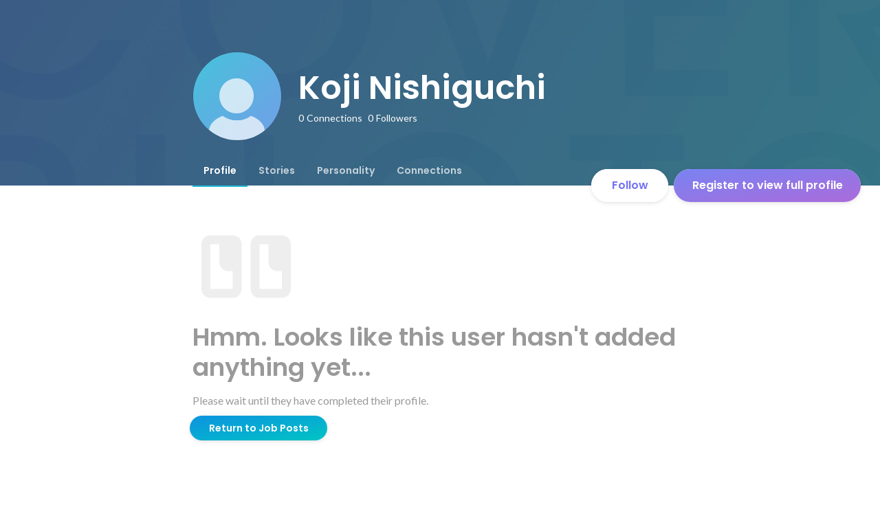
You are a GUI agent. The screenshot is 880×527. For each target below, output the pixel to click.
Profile (220, 170)
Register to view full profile (767, 185)
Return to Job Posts (259, 428)
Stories (276, 170)
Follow (630, 185)
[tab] (220, 170)
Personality (346, 170)
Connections (429, 170)
